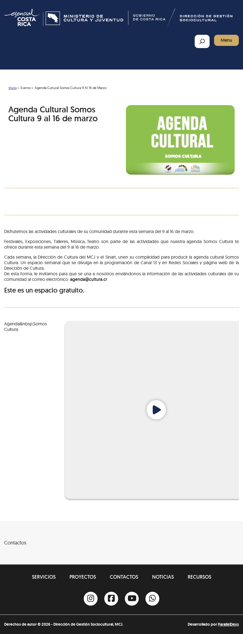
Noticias (163, 577)
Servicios (44, 577)
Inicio (13, 88)
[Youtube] (132, 599)
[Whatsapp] (152, 599)
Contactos (124, 577)
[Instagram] (91, 599)
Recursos (199, 577)
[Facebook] (111, 599)
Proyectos (83, 577)
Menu (226, 40)
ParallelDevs (228, 624)
